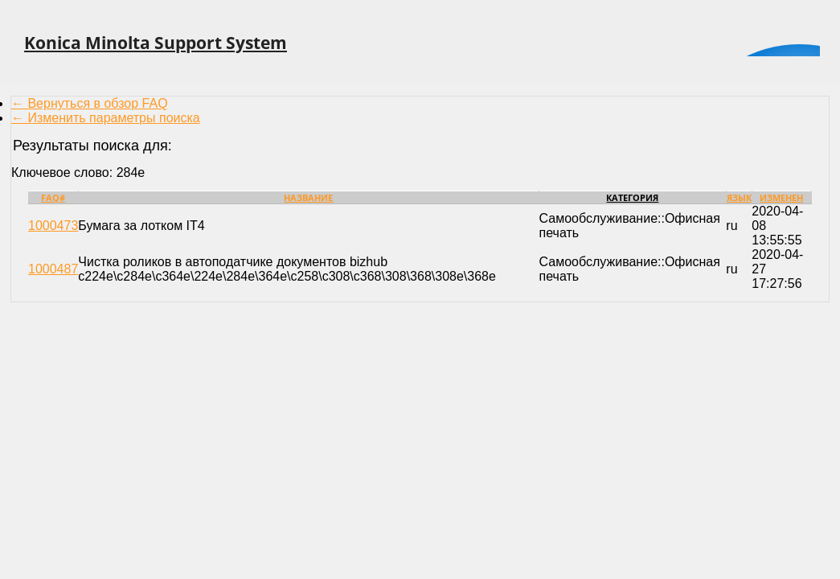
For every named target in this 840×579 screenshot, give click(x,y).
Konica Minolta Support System (155, 42)
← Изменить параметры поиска (105, 118)
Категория (632, 197)
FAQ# (53, 197)
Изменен (781, 197)
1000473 (53, 225)
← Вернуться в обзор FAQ (89, 103)
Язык (739, 197)
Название (308, 197)
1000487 (53, 269)
